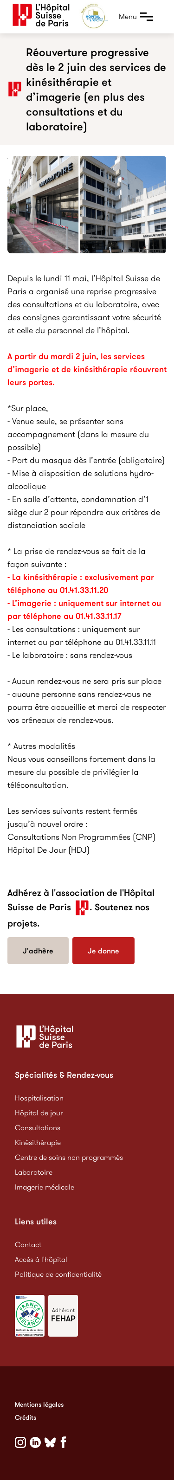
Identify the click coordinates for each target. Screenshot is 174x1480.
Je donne (103, 950)
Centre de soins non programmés (69, 1157)
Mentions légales (39, 1404)
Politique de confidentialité (58, 1274)
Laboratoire (33, 1172)
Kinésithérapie (38, 1142)
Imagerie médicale (44, 1187)
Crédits (25, 1417)
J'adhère (38, 950)
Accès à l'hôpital (41, 1259)
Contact (28, 1244)
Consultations (37, 1128)
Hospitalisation (39, 1098)
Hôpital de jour (39, 1113)
